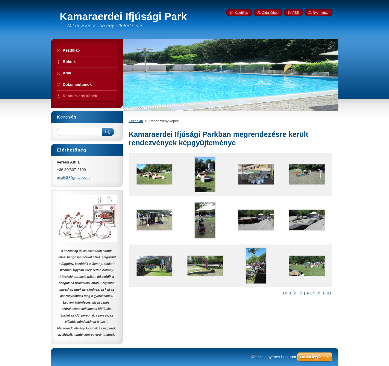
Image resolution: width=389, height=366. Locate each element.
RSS (295, 12)
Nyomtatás (321, 12)
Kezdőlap (136, 121)
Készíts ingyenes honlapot (273, 357)
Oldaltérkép (270, 12)
